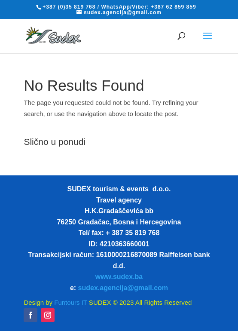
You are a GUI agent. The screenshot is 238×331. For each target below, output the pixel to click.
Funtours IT (69, 302)
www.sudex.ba (119, 276)
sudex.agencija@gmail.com (123, 287)
